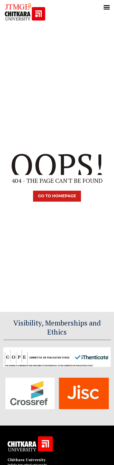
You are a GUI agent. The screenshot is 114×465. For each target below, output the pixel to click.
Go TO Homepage (57, 196)
